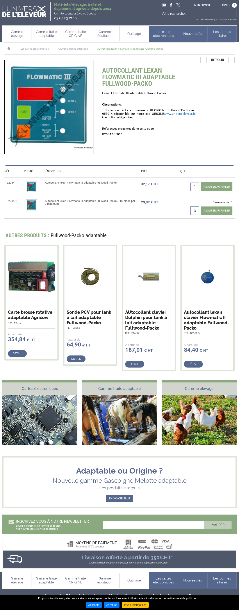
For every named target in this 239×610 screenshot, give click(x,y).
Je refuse (111, 604)
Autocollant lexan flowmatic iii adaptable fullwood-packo (130, 48)
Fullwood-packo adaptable (73, 48)
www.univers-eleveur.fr (179, 113)
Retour (217, 60)
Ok (233, 13)
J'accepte (93, 604)
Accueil (11, 48)
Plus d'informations (135, 604)
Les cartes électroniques (34, 48)
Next (228, 236)
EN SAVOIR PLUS (119, 498)
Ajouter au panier (217, 186)
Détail (17, 353)
